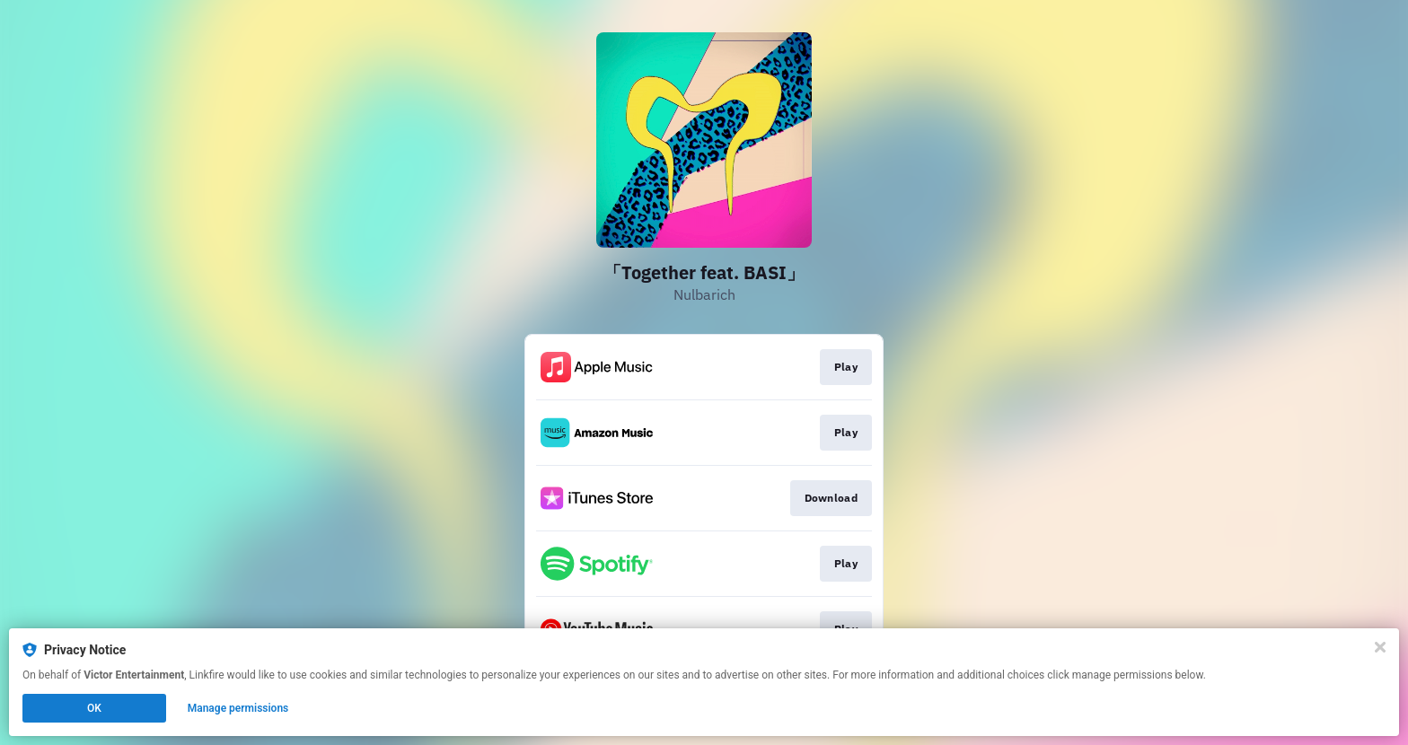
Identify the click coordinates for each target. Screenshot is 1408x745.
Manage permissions (238, 708)
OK (94, 708)
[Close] (1380, 647)
